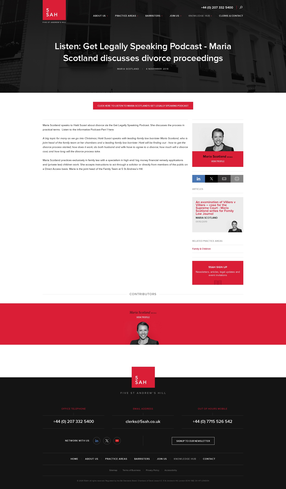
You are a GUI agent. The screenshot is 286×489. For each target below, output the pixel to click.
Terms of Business (132, 470)
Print (237, 179)
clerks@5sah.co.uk (143, 421)
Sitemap (113, 470)
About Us (91, 458)
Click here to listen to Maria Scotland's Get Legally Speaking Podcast (143, 105)
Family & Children (201, 248)
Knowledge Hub (185, 458)
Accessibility (171, 470)
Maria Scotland (128, 69)
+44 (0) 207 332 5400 (217, 7)
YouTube (117, 440)
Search (240, 7)
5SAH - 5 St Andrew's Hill (54, 11)
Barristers (142, 458)
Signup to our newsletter (193, 441)
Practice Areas (116, 458)
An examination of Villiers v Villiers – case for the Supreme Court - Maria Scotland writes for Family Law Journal (215, 208)
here (111, 129)
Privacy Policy (152, 470)
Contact (209, 458)
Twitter (107, 440)
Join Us (162, 458)
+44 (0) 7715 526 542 (212, 421)
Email (224, 179)
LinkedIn (198, 179)
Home (74, 458)
